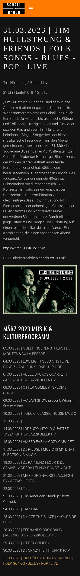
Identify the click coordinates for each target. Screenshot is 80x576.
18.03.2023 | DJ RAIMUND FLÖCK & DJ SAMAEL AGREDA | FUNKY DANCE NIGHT (37, 465)
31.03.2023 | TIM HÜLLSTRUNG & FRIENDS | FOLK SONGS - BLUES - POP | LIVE (38, 561)
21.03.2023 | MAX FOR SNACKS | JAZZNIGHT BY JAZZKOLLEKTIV (39, 478)
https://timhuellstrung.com (24, 248)
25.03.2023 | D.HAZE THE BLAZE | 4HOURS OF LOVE (39, 519)
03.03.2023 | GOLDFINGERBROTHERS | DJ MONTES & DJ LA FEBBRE (36, 351)
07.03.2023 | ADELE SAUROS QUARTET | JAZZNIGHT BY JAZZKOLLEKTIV (35, 377)
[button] (31, 8)
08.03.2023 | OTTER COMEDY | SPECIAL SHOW (34, 390)
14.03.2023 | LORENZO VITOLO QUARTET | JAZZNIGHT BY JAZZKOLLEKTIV (36, 431)
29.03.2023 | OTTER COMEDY (26, 543)
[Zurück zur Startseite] (14, 8)
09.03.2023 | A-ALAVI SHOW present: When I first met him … (38, 403)
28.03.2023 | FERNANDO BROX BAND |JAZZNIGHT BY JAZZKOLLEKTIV (32, 533)
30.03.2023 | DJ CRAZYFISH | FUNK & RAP (36, 550)
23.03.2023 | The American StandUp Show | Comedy (37, 499)
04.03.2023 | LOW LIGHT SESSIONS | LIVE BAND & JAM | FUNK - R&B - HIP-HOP (36, 364)
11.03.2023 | (12, 421)
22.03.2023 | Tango (18, 488)
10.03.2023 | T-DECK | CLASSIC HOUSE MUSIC (39, 413)
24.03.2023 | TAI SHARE (22, 509)
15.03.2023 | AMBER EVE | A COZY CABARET (38, 442)
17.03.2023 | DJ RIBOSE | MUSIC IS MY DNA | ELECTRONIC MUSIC (38, 452)
